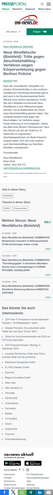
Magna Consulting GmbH (18, 377)
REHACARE (11, 398)
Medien (8, 413)
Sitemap (30, 484)
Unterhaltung (11, 403)
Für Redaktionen (34, 474)
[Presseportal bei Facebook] (18, 470)
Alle (47, 221)
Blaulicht (17, 9)
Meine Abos (44, 9)
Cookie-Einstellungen (14, 488)
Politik (6, 208)
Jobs (28, 481)
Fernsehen (10, 408)
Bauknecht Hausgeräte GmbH (20, 362)
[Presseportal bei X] (22, 470)
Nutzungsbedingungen (37, 478)
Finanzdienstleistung (15, 439)
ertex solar (10, 383)
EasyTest (9, 372)
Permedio (10, 393)
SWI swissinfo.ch (13, 388)
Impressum (9, 474)
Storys (5, 9)
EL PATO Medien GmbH (17, 367)
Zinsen (8, 424)
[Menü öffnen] (48, 4)
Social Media (32, 488)
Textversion (9, 481)
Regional (30, 9)
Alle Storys (13, 32)
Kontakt (7, 478)
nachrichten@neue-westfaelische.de (21, 168)
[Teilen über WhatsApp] (22, 492)
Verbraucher (11, 429)
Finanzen (9, 434)
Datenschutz (10, 484)
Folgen (39, 32)
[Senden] (48, 492)
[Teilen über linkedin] (39, 492)
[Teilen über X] (13, 492)
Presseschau (20, 208)
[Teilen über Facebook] (4, 492)
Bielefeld (7, 81)
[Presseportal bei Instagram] (27, 469)
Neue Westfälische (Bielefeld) (18, 46)
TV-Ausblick (11, 418)
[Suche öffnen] (42, 4)
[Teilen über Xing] (31, 492)
